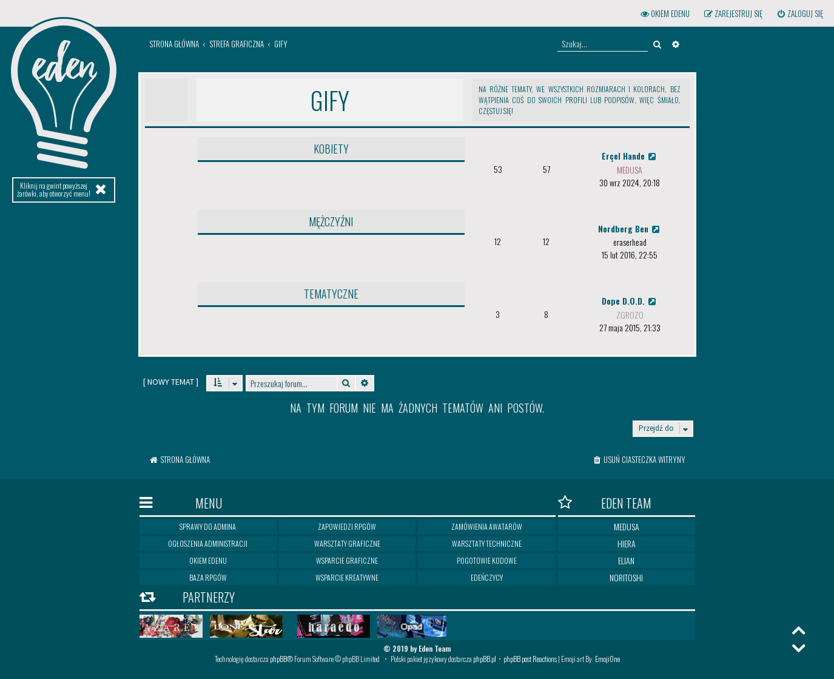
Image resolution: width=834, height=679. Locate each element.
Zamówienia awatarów (486, 526)
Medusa (626, 526)
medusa (629, 169)
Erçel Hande (630, 155)
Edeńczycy (487, 577)
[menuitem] (799, 13)
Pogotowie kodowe (487, 560)
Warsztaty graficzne (347, 543)
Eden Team (605, 502)
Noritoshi (626, 577)
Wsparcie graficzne (347, 560)
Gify (330, 100)
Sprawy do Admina (208, 526)
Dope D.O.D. (630, 300)
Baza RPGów (208, 577)
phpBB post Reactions (530, 659)
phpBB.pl (484, 659)
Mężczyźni (331, 221)
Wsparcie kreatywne (346, 577)
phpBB (278, 659)
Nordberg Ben (630, 228)
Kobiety (331, 149)
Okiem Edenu (208, 560)
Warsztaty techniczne (487, 543)
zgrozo (630, 314)
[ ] (170, 381)
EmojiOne (607, 659)
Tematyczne (331, 294)
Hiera (626, 543)
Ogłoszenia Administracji (207, 543)
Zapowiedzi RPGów (347, 526)
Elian (626, 560)
